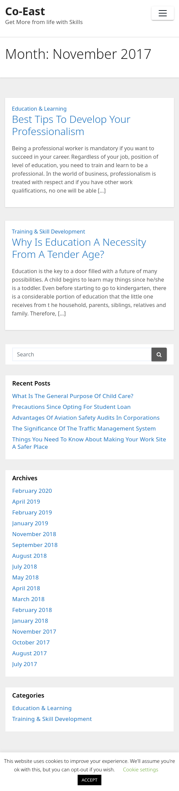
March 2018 (28, 599)
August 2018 (29, 555)
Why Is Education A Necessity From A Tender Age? (79, 248)
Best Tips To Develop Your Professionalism (71, 125)
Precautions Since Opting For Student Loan (71, 407)
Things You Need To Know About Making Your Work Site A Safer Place (89, 443)
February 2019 (32, 512)
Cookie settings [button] (140, 769)
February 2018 (32, 610)
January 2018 (30, 620)
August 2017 (29, 653)
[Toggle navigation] (163, 13)
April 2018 (26, 588)
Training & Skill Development (48, 231)
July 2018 (24, 566)
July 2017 (24, 664)
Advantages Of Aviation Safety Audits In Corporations (86, 417)
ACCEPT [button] (90, 780)
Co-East (25, 11)
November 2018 (34, 534)
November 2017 (34, 631)
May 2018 (25, 577)
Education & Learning (39, 108)
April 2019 (26, 501)
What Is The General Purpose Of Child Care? (72, 396)
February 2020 (32, 491)
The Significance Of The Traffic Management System (84, 428)
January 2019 (30, 523)
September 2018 (35, 545)
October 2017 (31, 642)
